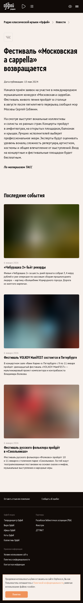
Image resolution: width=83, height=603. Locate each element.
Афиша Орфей (9, 530)
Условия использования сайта (16, 554)
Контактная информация (14, 564)
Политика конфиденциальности (17, 559)
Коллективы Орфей (11, 540)
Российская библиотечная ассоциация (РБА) (54, 520)
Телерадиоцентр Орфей (13, 520)
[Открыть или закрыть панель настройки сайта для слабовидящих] (70, 6)
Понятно (17, 594)
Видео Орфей (9, 525)
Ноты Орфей (9, 535)
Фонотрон (40, 525)
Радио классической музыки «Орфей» (27, 22)
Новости (61, 22)
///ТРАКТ (40, 530)
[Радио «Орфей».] (23, 6)
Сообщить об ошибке (50, 499)
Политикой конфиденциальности (48, 583)
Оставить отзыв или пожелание (17, 499)
